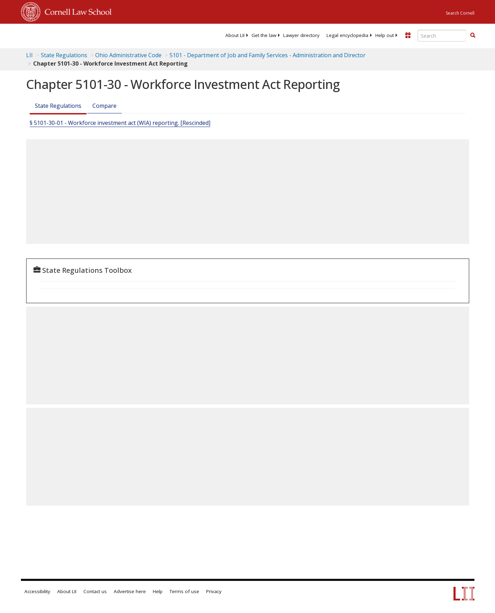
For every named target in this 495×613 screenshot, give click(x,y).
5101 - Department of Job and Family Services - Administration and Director (268, 55)
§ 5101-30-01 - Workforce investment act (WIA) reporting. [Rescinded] (120, 123)
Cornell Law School (76, 11)
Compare (104, 106)
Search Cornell (460, 13)
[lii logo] (99, 34)
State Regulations (64, 55)
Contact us (95, 591)
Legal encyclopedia (347, 35)
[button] (472, 35)
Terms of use (184, 591)
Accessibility (37, 591)
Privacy (214, 591)
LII (29, 55)
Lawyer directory (301, 35)
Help (158, 591)
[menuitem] (235, 35)
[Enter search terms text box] (442, 36)
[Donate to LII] (408, 35)
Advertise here (130, 591)
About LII (235, 35)
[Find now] (472, 35)
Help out (384, 35)
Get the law (264, 35)
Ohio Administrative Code (128, 55)
